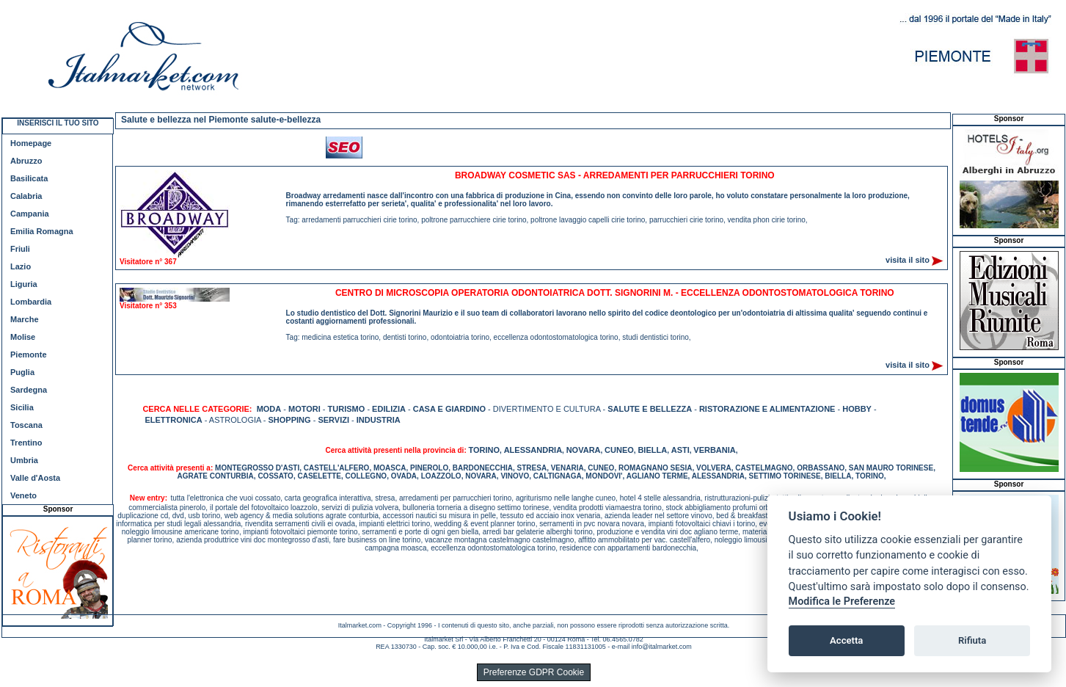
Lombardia (30, 301)
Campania (29, 213)
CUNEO (619, 450)
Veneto (23, 495)
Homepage (30, 143)
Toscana (26, 425)
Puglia (22, 372)
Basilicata (29, 178)
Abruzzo (26, 160)
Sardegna (28, 389)
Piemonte (28, 354)
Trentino (26, 442)
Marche (24, 319)
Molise (22, 336)
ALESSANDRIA (533, 450)
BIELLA (652, 450)
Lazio (20, 266)
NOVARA (583, 450)
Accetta (846, 640)
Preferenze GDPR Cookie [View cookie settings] (533, 672)
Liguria (23, 284)
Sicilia (22, 407)
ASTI (680, 450)
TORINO (484, 450)
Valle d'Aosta (35, 477)
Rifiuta (972, 640)
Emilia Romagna (41, 231)
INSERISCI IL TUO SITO (57, 123)
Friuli (20, 248)
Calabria (26, 196)
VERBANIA (714, 450)
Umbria (24, 460)
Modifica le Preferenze (842, 601)
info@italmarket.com (662, 646)
